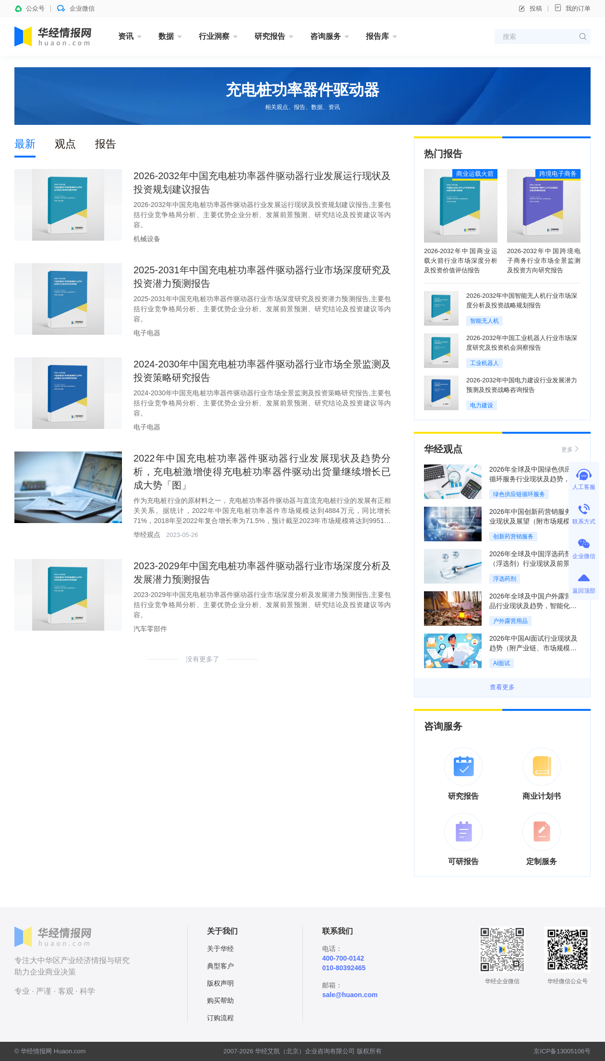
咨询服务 (325, 36)
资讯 (125, 36)
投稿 (530, 8)
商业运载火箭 (475, 173)
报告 (105, 144)
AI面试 (501, 663)
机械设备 (146, 239)
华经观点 (146, 534)
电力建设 (481, 405)
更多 (571, 449)
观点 (65, 144)
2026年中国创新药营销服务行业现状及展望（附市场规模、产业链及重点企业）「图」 (533, 521)
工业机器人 (484, 363)
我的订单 (572, 8)
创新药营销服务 (513, 536)
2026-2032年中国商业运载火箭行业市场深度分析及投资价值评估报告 (460, 260)
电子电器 (146, 333)
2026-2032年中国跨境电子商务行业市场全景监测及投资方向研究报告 (544, 260)
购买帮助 (220, 1000)
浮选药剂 (504, 578)
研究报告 (269, 36)
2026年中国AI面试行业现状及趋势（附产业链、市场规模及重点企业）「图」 (533, 647)
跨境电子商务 (558, 173)
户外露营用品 (510, 621)
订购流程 (220, 1018)
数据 (166, 36)
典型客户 (220, 966)
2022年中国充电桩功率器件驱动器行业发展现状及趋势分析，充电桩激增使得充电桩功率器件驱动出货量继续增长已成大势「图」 (262, 471)
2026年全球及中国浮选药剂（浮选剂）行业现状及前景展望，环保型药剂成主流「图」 (533, 563)
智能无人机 (484, 320)
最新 (25, 144)
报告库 (377, 36)
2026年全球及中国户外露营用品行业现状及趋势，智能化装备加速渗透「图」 (533, 605)
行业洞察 (214, 36)
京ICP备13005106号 (562, 1051)
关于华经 (220, 948)
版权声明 (220, 983)
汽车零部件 (150, 629)
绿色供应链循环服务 (519, 494)
